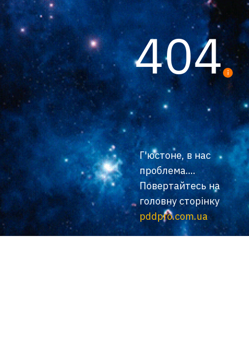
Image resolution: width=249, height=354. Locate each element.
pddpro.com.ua (173, 216)
